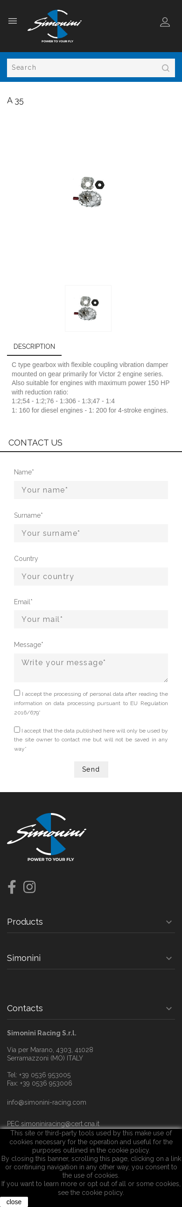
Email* (23, 602)
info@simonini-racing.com (46, 1102)
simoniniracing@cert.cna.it (60, 1123)
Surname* (25, 515)
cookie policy (102, 1192)
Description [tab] (34, 346)
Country (25, 558)
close (14, 1202)
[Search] (91, 68)
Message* (25, 644)
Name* (24, 472)
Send (91, 769)
